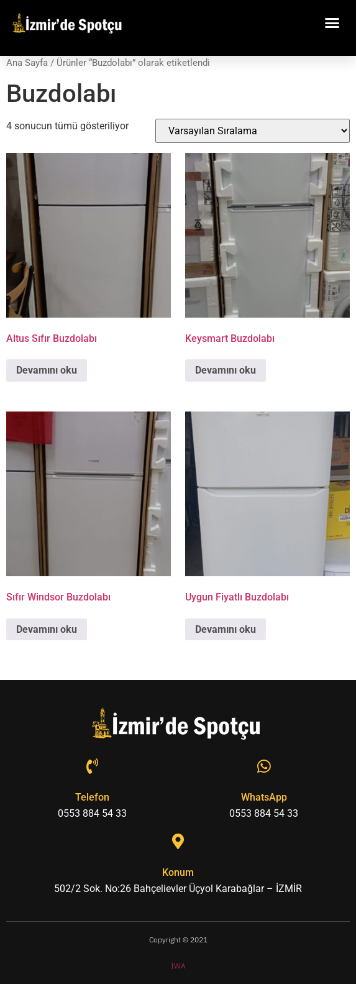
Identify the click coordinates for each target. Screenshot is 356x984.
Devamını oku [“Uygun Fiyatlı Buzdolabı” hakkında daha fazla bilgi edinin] (225, 629)
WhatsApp (264, 797)
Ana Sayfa (27, 62)
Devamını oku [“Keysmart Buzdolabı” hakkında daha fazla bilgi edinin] (225, 370)
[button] (332, 23)
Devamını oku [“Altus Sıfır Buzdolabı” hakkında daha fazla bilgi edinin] (46, 370)
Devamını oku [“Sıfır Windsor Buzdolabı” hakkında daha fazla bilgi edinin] (46, 629)
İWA (178, 965)
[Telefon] (92, 766)
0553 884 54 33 (92, 813)
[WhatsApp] (264, 766)
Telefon (92, 797)
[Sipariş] (252, 131)
